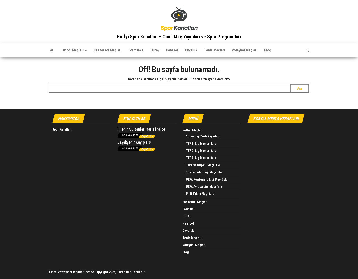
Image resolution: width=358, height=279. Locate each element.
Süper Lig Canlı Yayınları (203, 136)
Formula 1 (136, 50)
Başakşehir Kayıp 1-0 (134, 142)
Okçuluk (191, 50)
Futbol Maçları (74, 50)
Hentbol (172, 50)
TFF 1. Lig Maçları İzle (201, 143)
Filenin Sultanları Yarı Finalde (141, 129)
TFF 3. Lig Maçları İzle (201, 158)
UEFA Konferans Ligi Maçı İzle (207, 179)
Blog (267, 50)
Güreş (154, 50)
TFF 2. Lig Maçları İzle (201, 151)
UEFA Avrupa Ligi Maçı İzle (204, 186)
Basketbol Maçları (107, 50)
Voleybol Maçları (244, 50)
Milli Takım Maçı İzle (200, 194)
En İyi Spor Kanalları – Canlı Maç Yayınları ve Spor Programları (179, 37)
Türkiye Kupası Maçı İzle (203, 165)
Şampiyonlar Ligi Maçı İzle (204, 172)
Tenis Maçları (214, 50)
